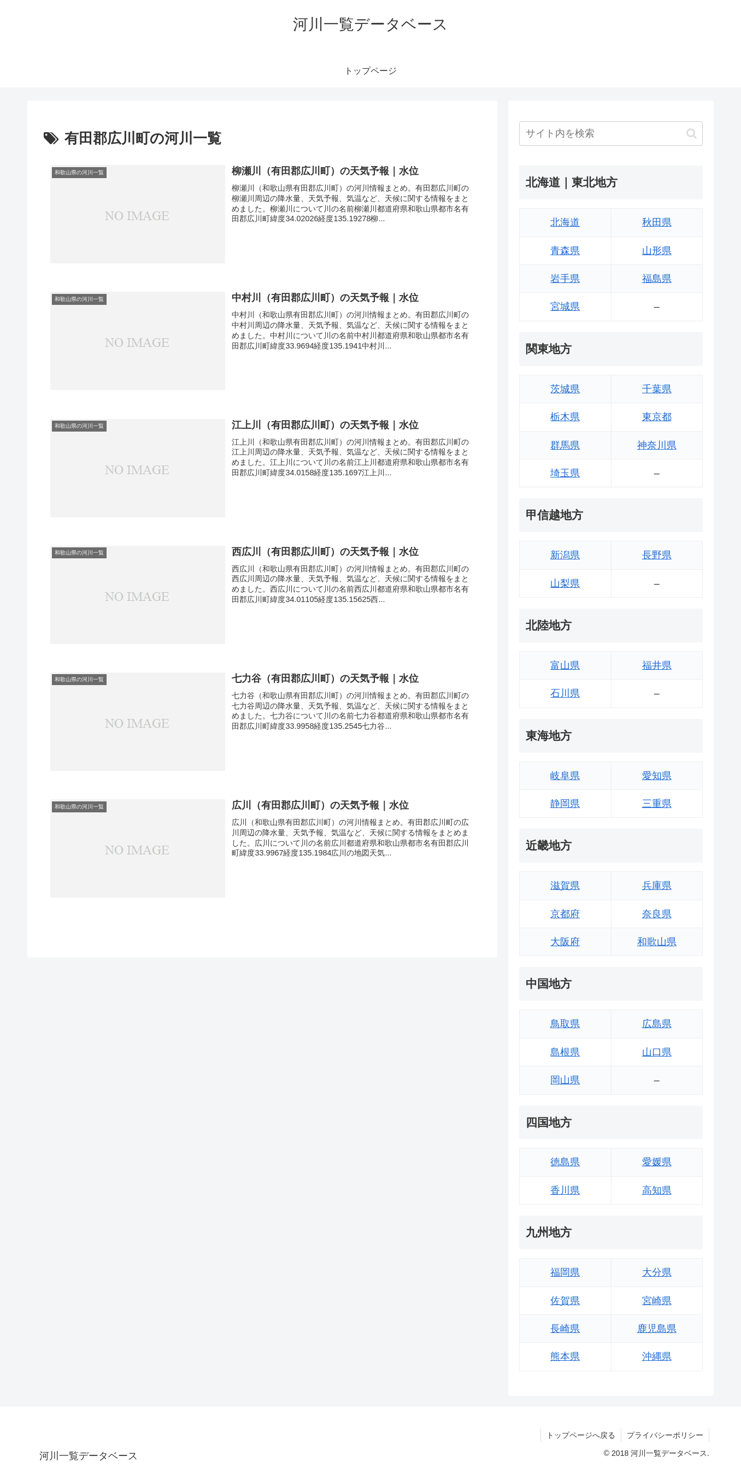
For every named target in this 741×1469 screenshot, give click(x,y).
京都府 (565, 913)
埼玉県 (565, 473)
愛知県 (657, 775)
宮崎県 (657, 1300)
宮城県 (565, 306)
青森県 (565, 250)
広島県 (657, 1023)
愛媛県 (657, 1162)
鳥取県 (565, 1023)
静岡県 (565, 803)
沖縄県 (657, 1356)
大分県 (657, 1272)
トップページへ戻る (580, 1435)
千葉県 (657, 389)
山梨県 (565, 583)
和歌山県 (657, 941)
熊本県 (565, 1356)
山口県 (657, 1052)
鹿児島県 (657, 1328)
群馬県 (565, 445)
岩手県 (565, 278)
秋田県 (657, 222)
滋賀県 (565, 885)
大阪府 (565, 941)
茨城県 (565, 389)
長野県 (657, 555)
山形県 (657, 250)
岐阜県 (565, 775)
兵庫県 (657, 885)
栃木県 (565, 416)
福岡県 (565, 1272)
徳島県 (565, 1162)
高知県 (657, 1190)
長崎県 (565, 1328)
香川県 (565, 1190)
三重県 (657, 803)
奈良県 (657, 913)
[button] (691, 133)
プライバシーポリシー (665, 1435)
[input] (611, 133)
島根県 (565, 1052)
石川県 (565, 693)
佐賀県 (565, 1300)
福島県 (657, 278)
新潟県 (565, 555)
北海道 (565, 222)
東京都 (657, 416)
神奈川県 (657, 445)
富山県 (565, 665)
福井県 (657, 665)
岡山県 (565, 1080)
